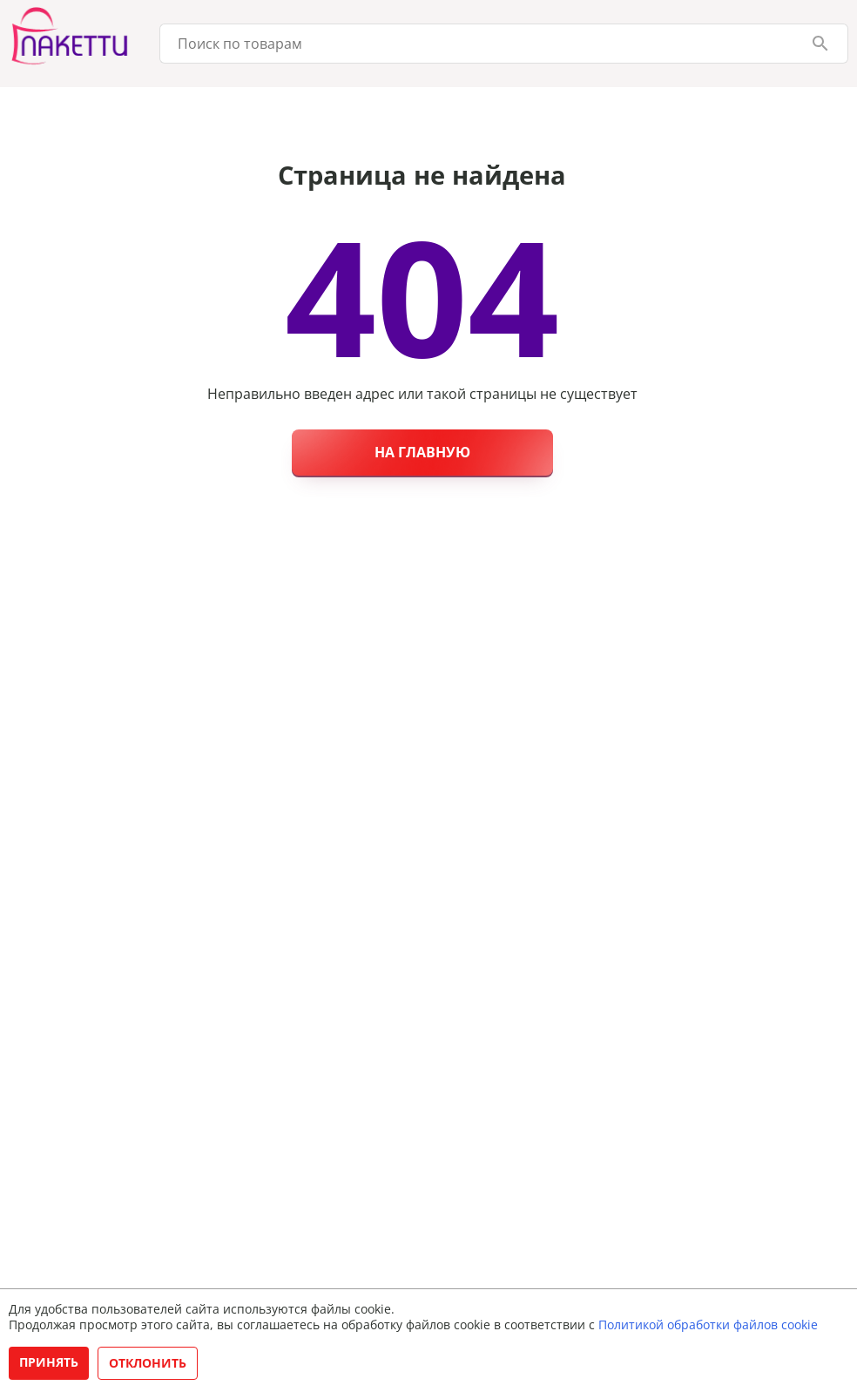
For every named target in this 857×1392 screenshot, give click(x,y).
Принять (48, 1362)
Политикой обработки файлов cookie (708, 1324)
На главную (422, 452)
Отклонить (147, 1363)
